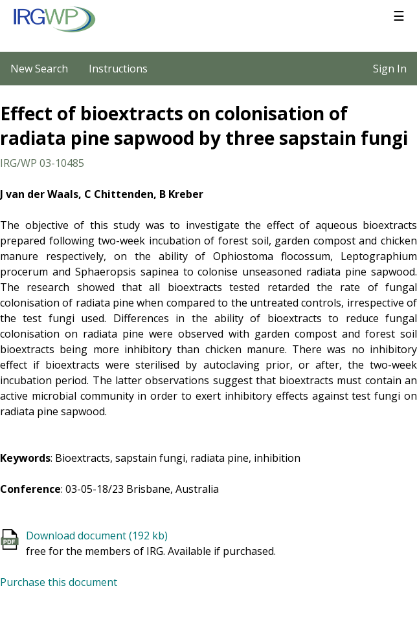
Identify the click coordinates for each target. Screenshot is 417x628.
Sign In (390, 68)
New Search (39, 68)
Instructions (118, 68)
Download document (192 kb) (97, 535)
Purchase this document (58, 582)
